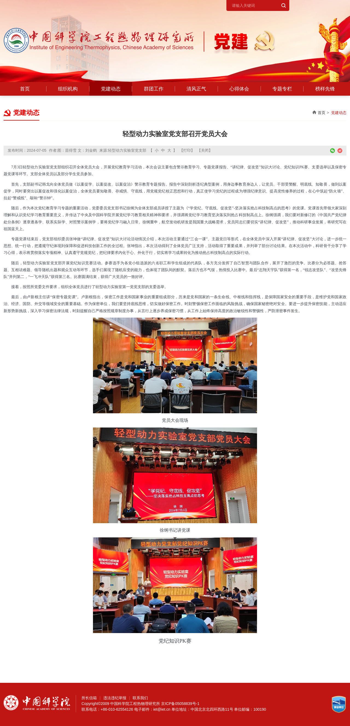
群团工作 (154, 89)
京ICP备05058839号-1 (180, 703)
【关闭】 (204, 150)
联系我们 (140, 698)
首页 (25, 89)
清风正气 (196, 89)
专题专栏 (282, 89)
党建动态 (111, 89)
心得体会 (239, 89)
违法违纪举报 (114, 698)
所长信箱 (89, 698)
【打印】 (187, 150)
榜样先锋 (325, 89)
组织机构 (68, 89)
